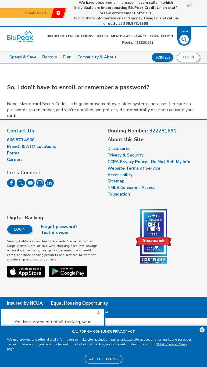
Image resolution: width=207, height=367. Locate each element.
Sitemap (116, 181)
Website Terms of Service (133, 168)
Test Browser (54, 232)
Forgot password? (59, 226)
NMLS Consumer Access (131, 187)
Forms (13, 153)
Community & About (96, 57)
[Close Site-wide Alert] (189, 4)
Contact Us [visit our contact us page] (20, 130)
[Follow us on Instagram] (40, 186)
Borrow (49, 57)
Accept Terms (103, 359)
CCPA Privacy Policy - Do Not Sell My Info (148, 161)
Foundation (161, 36)
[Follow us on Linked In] (49, 186)
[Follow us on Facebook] (11, 186)
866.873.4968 (21, 140)
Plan (67, 57)
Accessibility (119, 175)
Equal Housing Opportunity (79, 303)
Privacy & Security (125, 155)
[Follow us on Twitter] (21, 186)
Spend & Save (22, 57)
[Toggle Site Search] (184, 38)
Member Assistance (129, 36)
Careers (15, 159)
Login (19, 229)
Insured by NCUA (25, 303)
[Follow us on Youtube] (30, 186)
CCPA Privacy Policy (171, 344)
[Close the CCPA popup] (99, 312)
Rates (102, 36)
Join (163, 57)
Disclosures (118, 148)
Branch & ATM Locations (70, 36)
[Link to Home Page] (20, 36)
